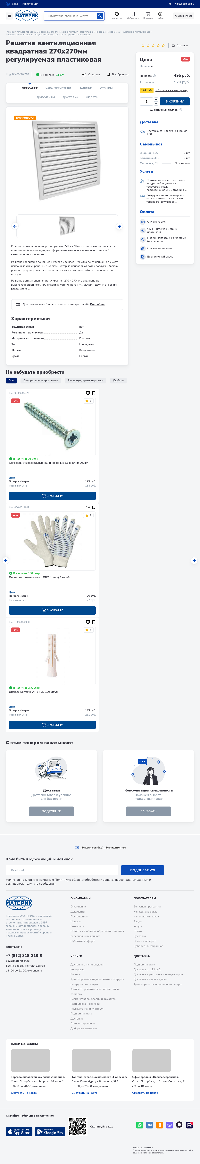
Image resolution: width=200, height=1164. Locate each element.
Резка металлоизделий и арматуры (93, 999)
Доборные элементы (84, 1028)
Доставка (70, 97)
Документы (46, 97)
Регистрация (30, 4)
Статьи (138, 931)
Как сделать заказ (145, 912)
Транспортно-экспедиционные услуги (158, 984)
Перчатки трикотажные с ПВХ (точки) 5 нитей (39, 577)
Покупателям (145, 898)
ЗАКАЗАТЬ (148, 812)
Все (11, 380)
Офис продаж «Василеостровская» (155, 1077)
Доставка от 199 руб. (147, 969)
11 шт (60, 75)
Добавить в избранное (148, 946)
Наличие (85, 88)
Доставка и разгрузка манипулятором (158, 974)
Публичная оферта (83, 941)
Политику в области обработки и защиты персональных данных (101, 880)
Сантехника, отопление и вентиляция (57, 31)
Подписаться (142, 870)
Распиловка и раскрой (85, 1004)
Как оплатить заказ (146, 916)
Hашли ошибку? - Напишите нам (100, 847)
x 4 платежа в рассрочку (171, 90)
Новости (76, 921)
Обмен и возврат (145, 941)
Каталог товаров (26, 31)
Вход (15, 4)
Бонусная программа (147, 906)
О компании (81, 898)
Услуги (138, 926)
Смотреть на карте (24, 1093)
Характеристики (58, 88)
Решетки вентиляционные (135, 31)
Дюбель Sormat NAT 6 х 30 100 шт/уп (33, 692)
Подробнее (97, 304)
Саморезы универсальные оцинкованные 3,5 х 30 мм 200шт (48, 463)
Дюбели (118, 380)
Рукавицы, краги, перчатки (85, 380)
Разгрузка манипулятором (87, 1009)
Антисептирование (83, 1023)
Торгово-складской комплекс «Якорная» (38, 1077)
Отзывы (106, 88)
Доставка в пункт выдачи (87, 964)
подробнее (51, 812)
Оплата (92, 97)
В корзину (175, 101)
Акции (138, 921)
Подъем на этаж (81, 1013)
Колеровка (78, 969)
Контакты (14, 947)
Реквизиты (77, 926)
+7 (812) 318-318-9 (24, 955)
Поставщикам (79, 916)
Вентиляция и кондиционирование (99, 31)
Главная (10, 31)
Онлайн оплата (183, 15)
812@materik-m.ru (17, 961)
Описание (30, 88)
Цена (12, 477)
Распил (75, 974)
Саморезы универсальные (40, 380)
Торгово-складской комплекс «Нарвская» (100, 1077)
